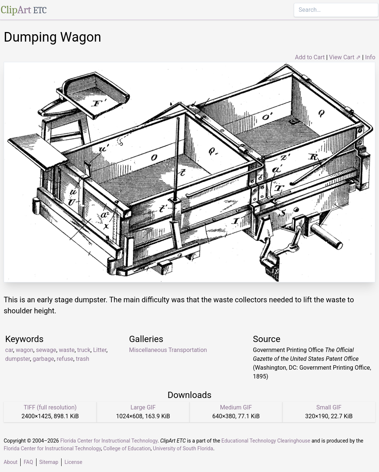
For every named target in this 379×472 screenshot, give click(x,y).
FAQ (28, 462)
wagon (25, 349)
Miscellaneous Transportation (168, 349)
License (73, 462)
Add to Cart (310, 57)
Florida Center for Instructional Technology (108, 441)
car (9, 349)
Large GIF (143, 407)
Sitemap (48, 462)
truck (83, 349)
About (10, 462)
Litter (99, 349)
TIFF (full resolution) (50, 407)
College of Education (127, 448)
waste (67, 349)
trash (82, 358)
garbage (43, 358)
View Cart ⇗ (345, 57)
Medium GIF (236, 407)
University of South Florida (183, 448)
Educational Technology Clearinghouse (266, 441)
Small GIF (328, 407)
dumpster (17, 358)
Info (370, 57)
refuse (65, 358)
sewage (46, 349)
